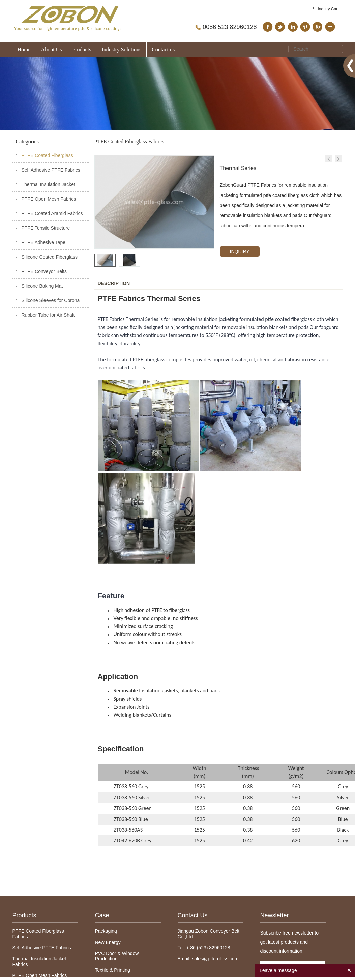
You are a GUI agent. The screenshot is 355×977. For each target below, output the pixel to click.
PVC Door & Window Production (117, 956)
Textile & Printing (112, 970)
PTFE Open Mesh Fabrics (49, 199)
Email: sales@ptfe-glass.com (208, 958)
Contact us (163, 49)
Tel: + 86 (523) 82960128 (204, 947)
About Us (51, 49)
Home (24, 49)
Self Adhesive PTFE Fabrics (51, 170)
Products (81, 49)
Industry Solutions (121, 49)
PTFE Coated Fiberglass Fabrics (38, 933)
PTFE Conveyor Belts (44, 271)
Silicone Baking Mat (42, 286)
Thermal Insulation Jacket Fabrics (39, 961)
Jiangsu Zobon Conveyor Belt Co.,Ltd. (209, 933)
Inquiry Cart (328, 9)
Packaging (106, 931)
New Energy (108, 942)
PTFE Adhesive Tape (43, 242)
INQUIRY (239, 251)
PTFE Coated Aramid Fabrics (52, 213)
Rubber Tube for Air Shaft (48, 315)
